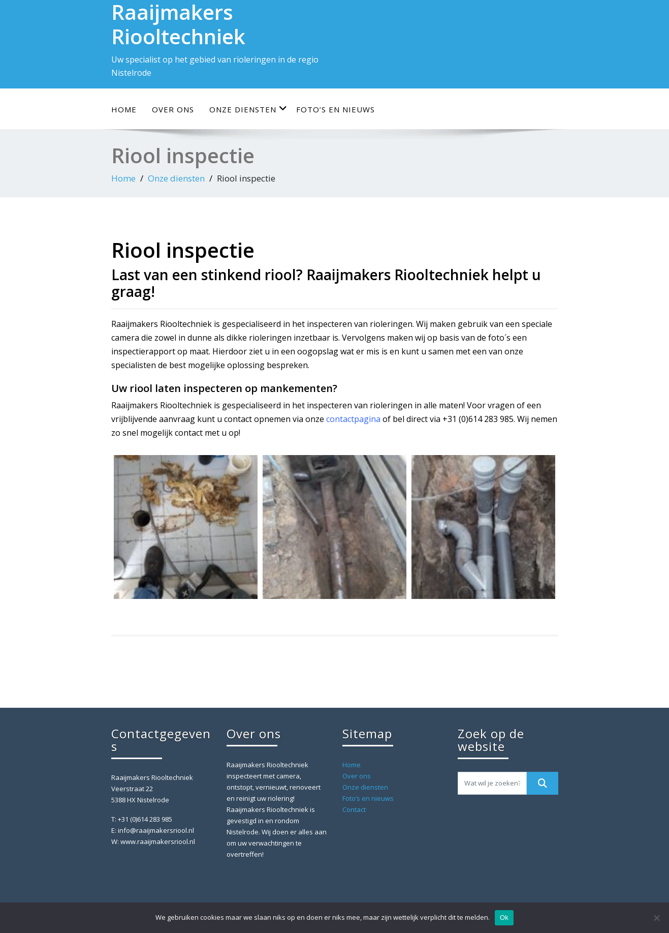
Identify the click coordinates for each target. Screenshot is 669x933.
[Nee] (656, 918)
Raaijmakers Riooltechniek (161, 323)
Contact (354, 809)
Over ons (173, 109)
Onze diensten (248, 109)
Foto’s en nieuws (335, 109)
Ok (504, 917)
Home (124, 109)
